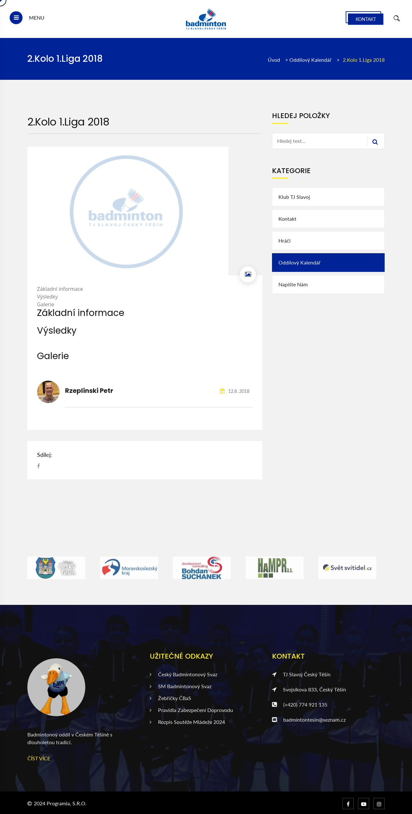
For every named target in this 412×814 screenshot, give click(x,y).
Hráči (284, 240)
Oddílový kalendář (311, 60)
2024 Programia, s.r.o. (60, 803)
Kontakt (366, 19)
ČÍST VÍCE (38, 758)
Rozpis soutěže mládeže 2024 (187, 722)
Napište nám (293, 284)
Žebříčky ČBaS (170, 698)
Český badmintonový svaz (183, 674)
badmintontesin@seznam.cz (309, 720)
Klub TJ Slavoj (294, 197)
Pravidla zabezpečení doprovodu (191, 710)
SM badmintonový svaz (180, 686)
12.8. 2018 (234, 391)
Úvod (274, 60)
